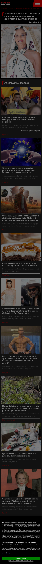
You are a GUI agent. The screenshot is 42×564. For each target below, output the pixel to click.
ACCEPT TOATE (21, 558)
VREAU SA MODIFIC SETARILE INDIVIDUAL (21, 561)
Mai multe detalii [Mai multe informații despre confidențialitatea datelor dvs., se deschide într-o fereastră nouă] (23, 527)
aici (19, 535)
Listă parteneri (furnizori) (8, 553)
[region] (21, 540)
